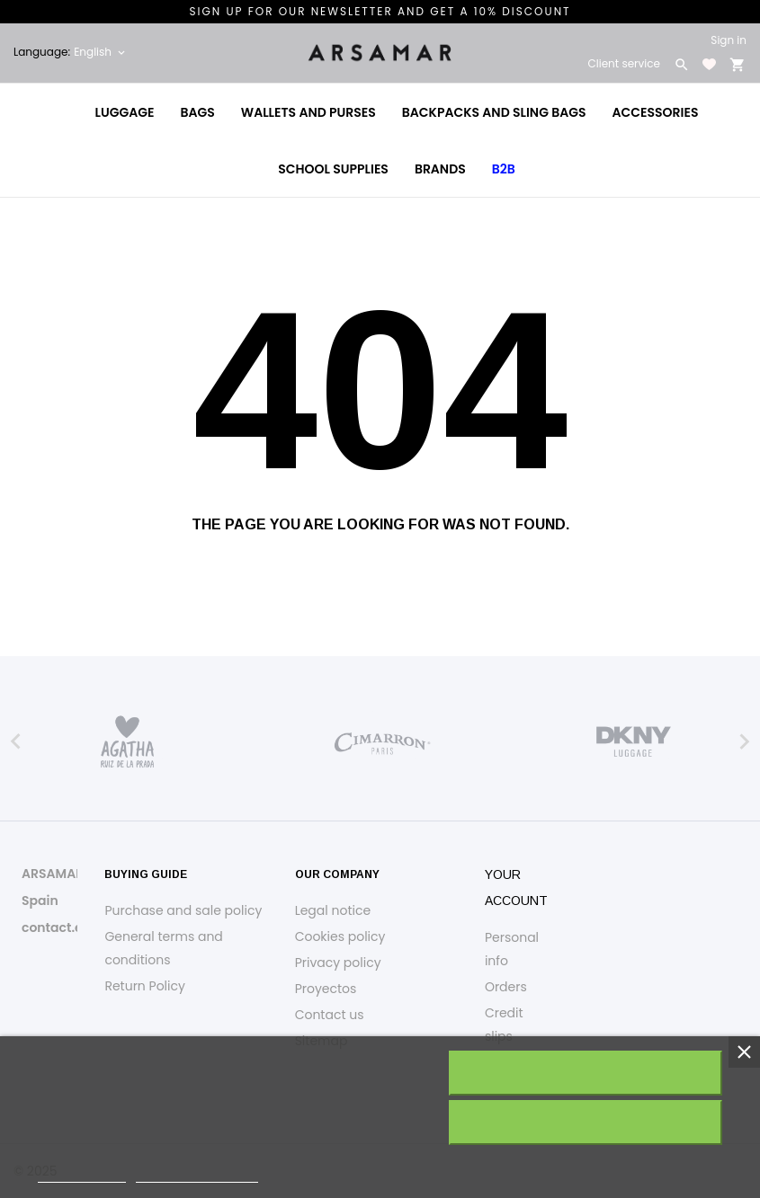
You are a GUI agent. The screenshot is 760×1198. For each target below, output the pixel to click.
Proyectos (326, 989)
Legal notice (333, 910)
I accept (585, 1073)
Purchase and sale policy (183, 910)
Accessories (655, 112)
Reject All (584, 1122)
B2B (503, 169)
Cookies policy (340, 936)
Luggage (125, 112)
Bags (198, 112)
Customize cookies (197, 1174)
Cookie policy (82, 1174)
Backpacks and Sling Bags (494, 112)
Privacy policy (338, 963)
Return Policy (144, 986)
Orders (506, 987)
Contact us (329, 1015)
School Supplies (333, 169)
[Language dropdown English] (101, 52)
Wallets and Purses (308, 112)
